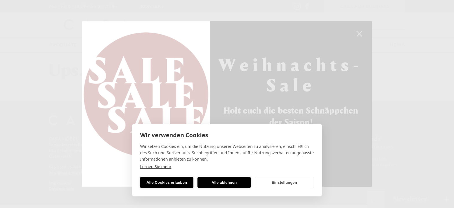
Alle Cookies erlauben (167, 182)
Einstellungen (284, 182)
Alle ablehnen (224, 182)
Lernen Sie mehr (155, 166)
